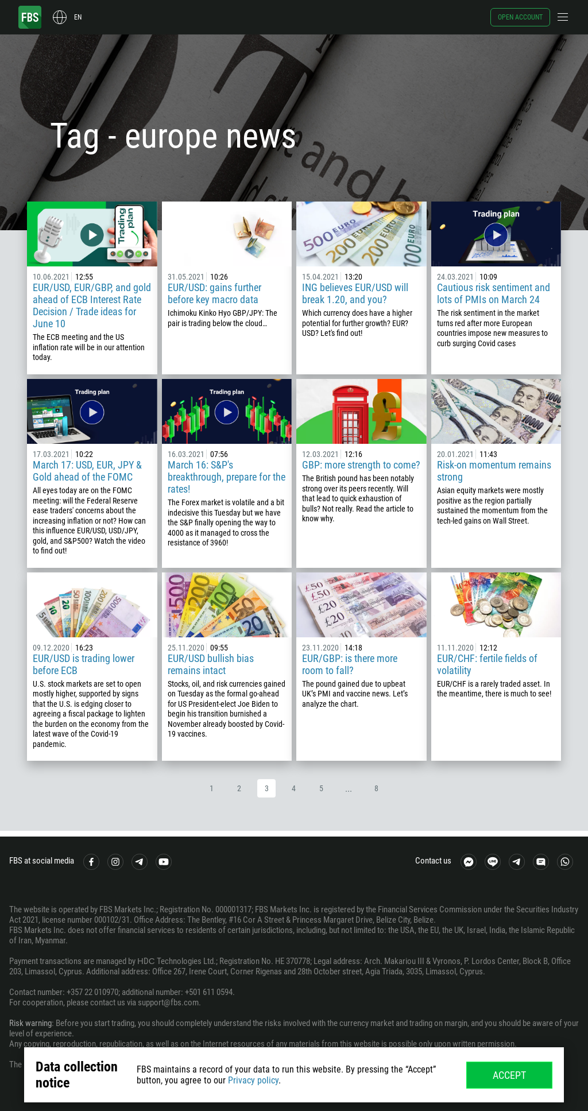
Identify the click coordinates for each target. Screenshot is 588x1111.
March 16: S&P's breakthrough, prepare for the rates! (226, 477)
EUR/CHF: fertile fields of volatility (487, 664)
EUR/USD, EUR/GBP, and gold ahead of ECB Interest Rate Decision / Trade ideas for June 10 (92, 305)
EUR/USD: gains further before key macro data (214, 293)
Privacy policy (253, 1080)
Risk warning (30, 1023)
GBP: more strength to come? (361, 465)
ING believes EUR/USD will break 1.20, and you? (355, 293)
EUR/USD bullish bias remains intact (211, 664)
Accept (509, 1075)
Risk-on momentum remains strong (494, 471)
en (78, 17)
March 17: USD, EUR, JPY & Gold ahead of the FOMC (87, 471)
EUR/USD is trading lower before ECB (83, 664)
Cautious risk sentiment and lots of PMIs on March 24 (493, 293)
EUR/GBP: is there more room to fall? (349, 664)
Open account (520, 17)
